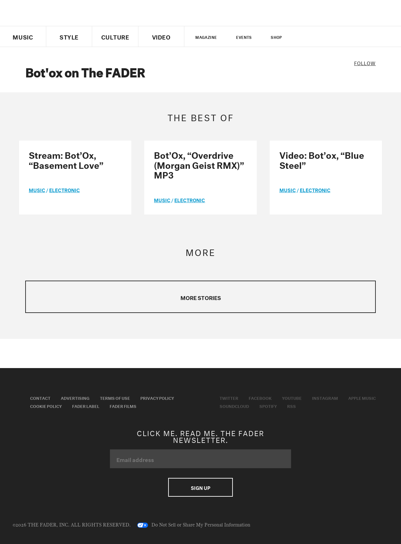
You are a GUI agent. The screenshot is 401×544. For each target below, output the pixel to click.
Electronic (64, 189)
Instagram (325, 397)
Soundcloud (234, 405)
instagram (335, 36)
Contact (40, 397)
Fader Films (123, 405)
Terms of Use (115, 397)
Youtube (292, 397)
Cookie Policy (46, 405)
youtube (324, 36)
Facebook (260, 397)
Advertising (75, 397)
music (37, 189)
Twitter (302, 36)
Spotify (268, 405)
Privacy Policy (157, 397)
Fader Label (85, 405)
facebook (313, 36)
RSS (291, 405)
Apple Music (362, 397)
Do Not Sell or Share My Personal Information (193, 525)
